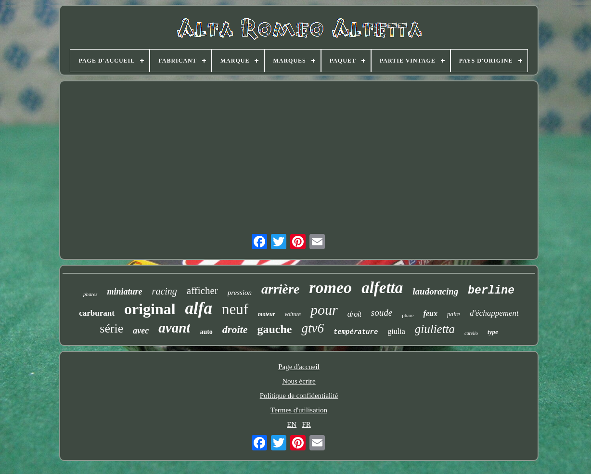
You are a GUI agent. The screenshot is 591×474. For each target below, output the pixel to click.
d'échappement (494, 313)
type (493, 331)
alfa (198, 308)
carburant (97, 313)
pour (324, 310)
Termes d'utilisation (298, 410)
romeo (330, 287)
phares (90, 294)
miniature (124, 291)
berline (491, 290)
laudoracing (435, 291)
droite (235, 329)
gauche (274, 329)
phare (407, 315)
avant (174, 327)
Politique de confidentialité (299, 395)
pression (240, 292)
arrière (280, 289)
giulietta (435, 328)
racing (164, 291)
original (150, 309)
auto (206, 331)
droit (354, 314)
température (356, 332)
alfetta (382, 287)
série (111, 328)
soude (381, 312)
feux (430, 313)
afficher (202, 290)
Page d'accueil (299, 367)
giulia (396, 331)
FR (306, 424)
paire (453, 314)
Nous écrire (299, 381)
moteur (266, 314)
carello (471, 333)
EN (291, 424)
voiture (292, 314)
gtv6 (312, 328)
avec (141, 330)
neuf (235, 309)
